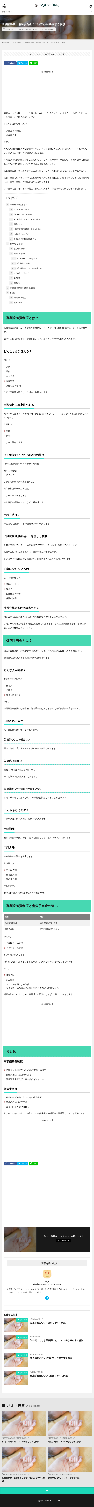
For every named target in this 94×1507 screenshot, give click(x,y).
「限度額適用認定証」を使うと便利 (25, 229)
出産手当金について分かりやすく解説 (49, 1375)
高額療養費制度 (17, 297)
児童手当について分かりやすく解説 (49, 1322)
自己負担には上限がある (21, 214)
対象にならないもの (19, 234)
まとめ (10, 293)
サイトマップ (7, 12)
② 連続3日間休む (21, 263)
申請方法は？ (16, 224)
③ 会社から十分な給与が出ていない (28, 268)
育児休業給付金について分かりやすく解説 (51, 1358)
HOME (6, 42)
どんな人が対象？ (18, 248)
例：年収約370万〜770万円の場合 (24, 219)
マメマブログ (54, 1500)
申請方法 (15, 283)
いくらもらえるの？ (19, 273)
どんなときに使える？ (20, 209)
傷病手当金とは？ (14, 244)
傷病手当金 (15, 302)
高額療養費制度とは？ (16, 204)
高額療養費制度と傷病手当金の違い (21, 288)
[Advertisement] (47, 91)
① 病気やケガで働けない (24, 258)
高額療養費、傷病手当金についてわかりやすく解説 (45, 42)
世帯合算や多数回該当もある (22, 239)
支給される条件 (17, 253)
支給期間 (15, 278)
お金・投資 (39, 29)
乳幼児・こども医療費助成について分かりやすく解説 (56, 1340)
